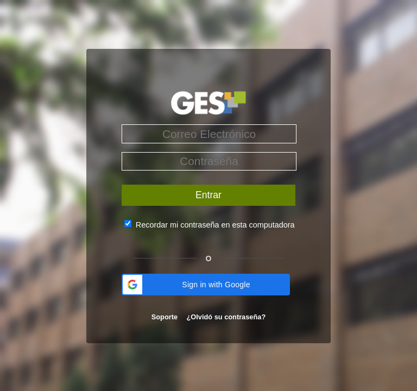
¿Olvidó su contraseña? (226, 317)
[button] (206, 284)
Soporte (165, 317)
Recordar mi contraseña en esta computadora (215, 224)
